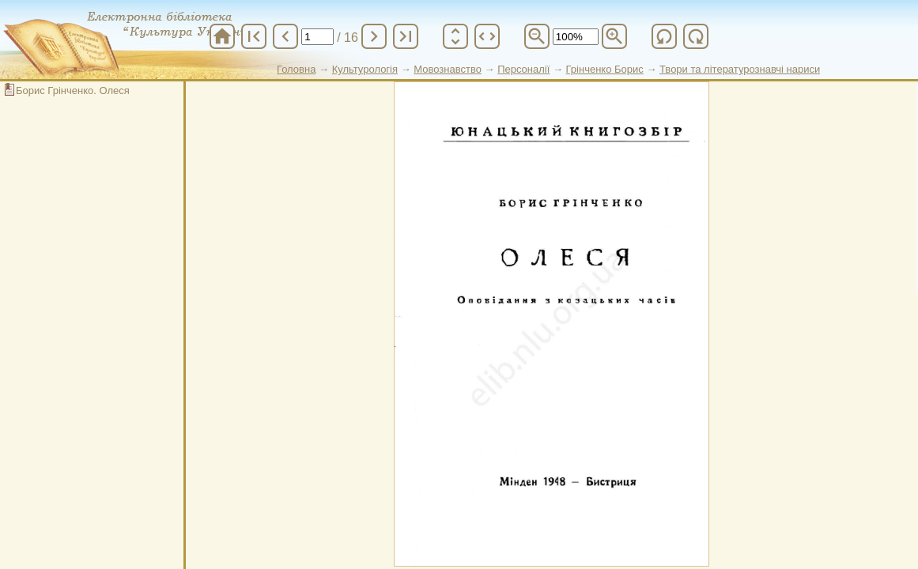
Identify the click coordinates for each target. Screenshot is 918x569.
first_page (254, 36)
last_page (406, 36)
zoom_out (537, 36)
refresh (664, 36)
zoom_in (614, 36)
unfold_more (455, 36)
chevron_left (285, 36)
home (222, 36)
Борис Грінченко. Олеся (73, 90)
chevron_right (374, 36)
